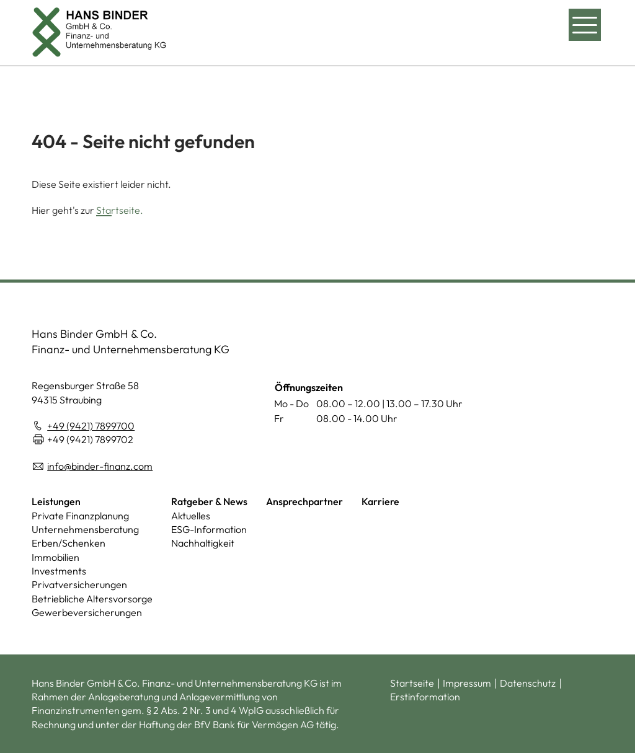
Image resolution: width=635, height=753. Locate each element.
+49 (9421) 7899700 (91, 426)
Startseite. (119, 210)
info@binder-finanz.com (100, 466)
